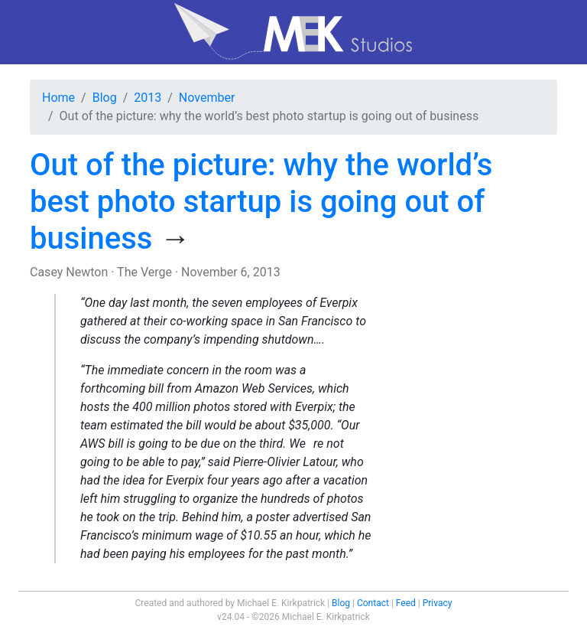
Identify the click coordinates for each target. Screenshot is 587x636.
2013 (147, 97)
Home (58, 97)
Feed (406, 603)
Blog (104, 97)
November (207, 97)
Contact (373, 603)
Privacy (437, 603)
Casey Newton (69, 272)
